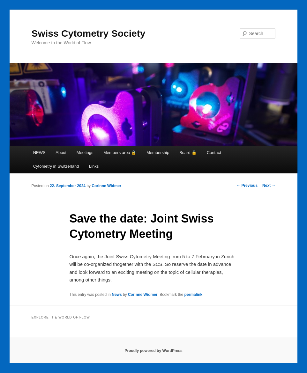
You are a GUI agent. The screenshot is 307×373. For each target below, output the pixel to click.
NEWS (39, 152)
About (61, 152)
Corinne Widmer (106, 186)
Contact (214, 152)
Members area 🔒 (119, 152)
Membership (157, 152)
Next (268, 185)
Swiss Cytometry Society (89, 33)
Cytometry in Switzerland (56, 166)
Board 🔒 (188, 152)
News (117, 294)
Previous (247, 185)
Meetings (85, 152)
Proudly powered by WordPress (153, 350)
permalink (193, 294)
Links (94, 166)
